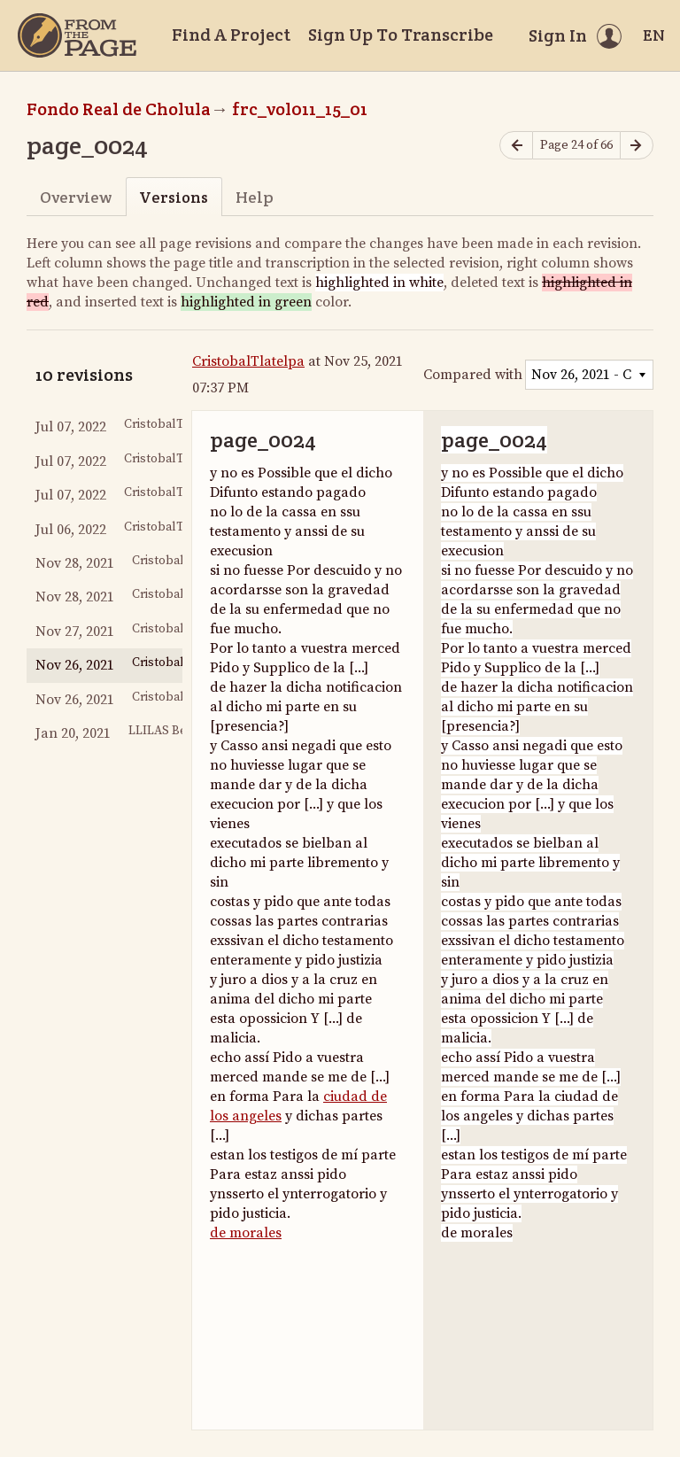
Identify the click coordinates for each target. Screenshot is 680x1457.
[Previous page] (516, 145)
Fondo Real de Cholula (119, 108)
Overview (76, 197)
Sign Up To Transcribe (400, 34)
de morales (246, 1233)
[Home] (77, 35)
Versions (173, 197)
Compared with (472, 375)
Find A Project (231, 34)
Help (255, 197)
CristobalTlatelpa (248, 361)
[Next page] (636, 145)
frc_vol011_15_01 (299, 108)
